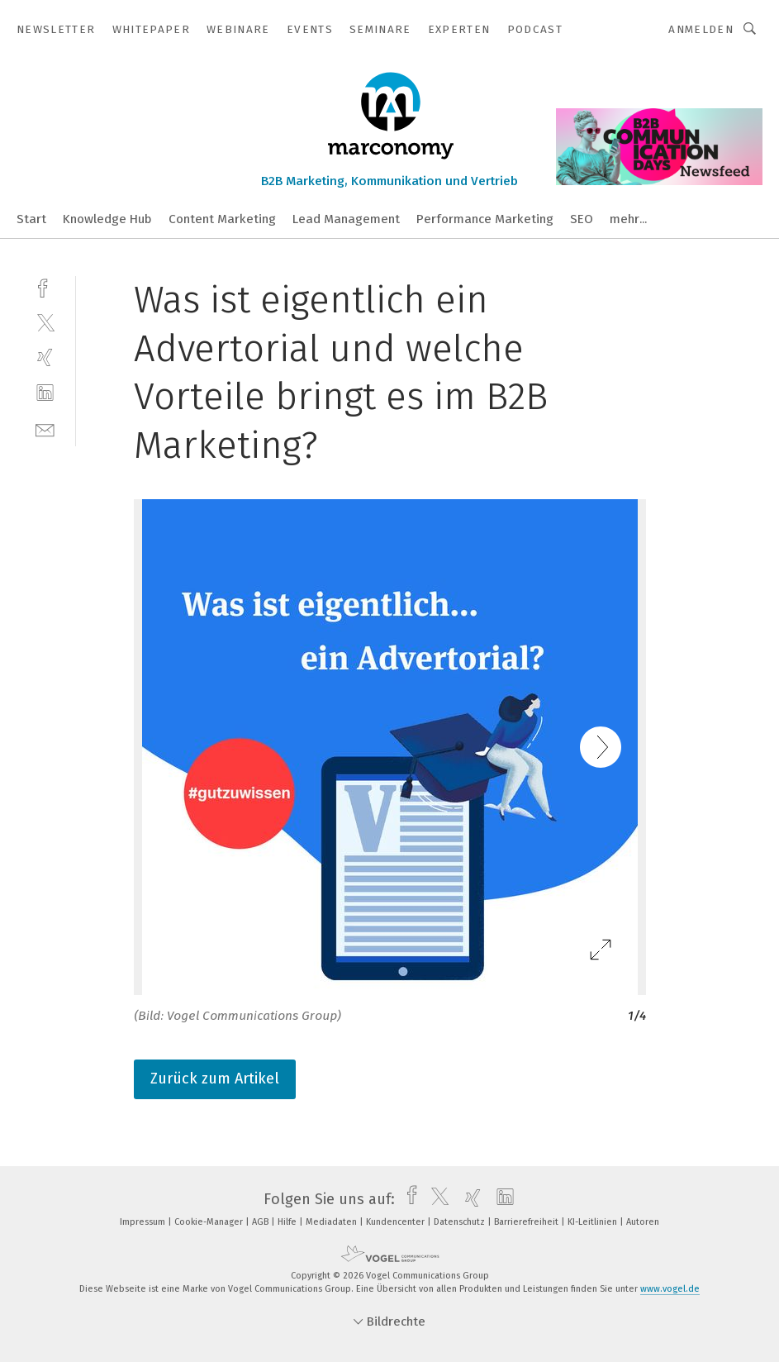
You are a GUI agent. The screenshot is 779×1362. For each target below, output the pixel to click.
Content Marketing (222, 219)
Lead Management (346, 219)
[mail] (45, 428)
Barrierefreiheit (527, 1222)
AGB (261, 1222)
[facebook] (45, 286)
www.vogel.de (670, 1288)
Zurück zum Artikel (214, 1078)
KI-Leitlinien (594, 1222)
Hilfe (288, 1222)
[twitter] (45, 322)
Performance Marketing (484, 219)
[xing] (45, 357)
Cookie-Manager (209, 1222)
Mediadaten (332, 1222)
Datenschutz (460, 1222)
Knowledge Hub (107, 219)
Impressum (144, 1222)
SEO (581, 219)
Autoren (642, 1222)
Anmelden (701, 29)
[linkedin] (45, 393)
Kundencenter (396, 1222)
